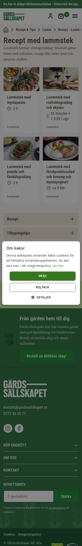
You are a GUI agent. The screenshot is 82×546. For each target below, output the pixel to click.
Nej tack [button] (42, 287)
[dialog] (41, 273)
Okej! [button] (42, 276)
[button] (41, 297)
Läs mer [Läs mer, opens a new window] (58, 266)
